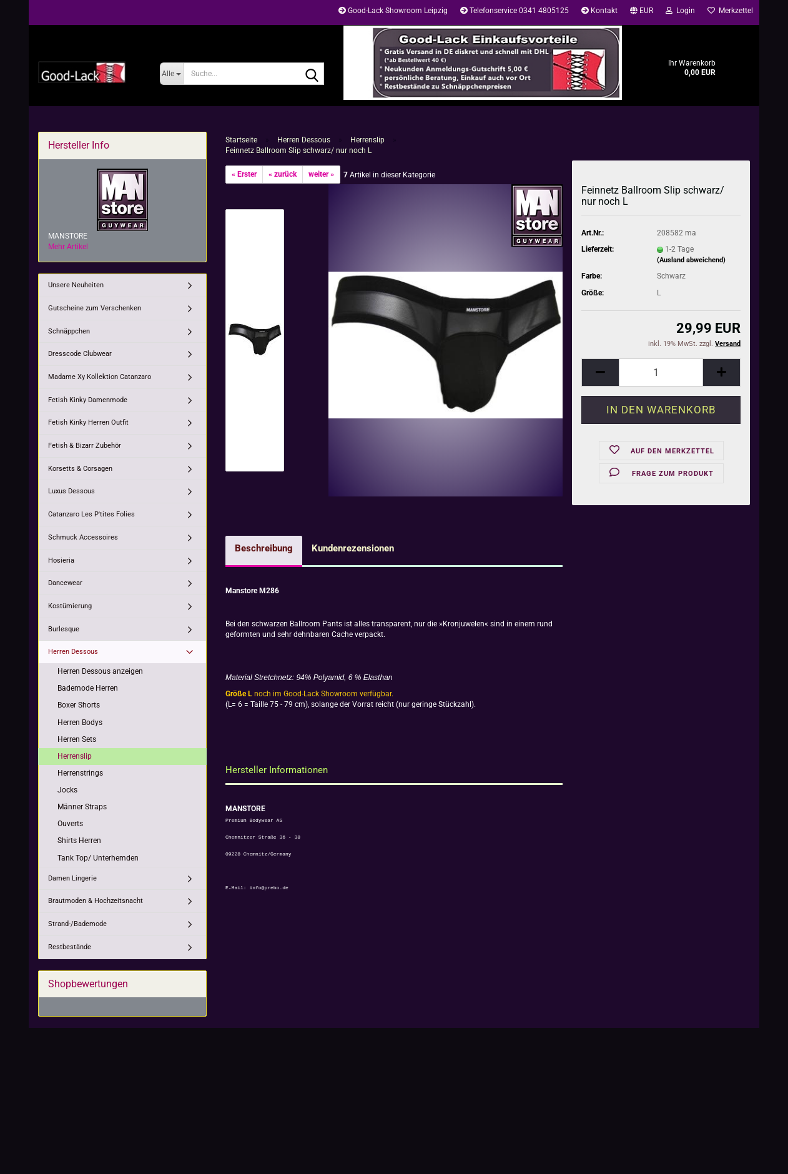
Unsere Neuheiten (76, 285)
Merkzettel (730, 10)
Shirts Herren (79, 840)
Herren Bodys (79, 722)
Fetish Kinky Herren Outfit (88, 422)
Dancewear (65, 583)
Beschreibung (264, 548)
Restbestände (69, 947)
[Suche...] (171, 73)
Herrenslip (74, 756)
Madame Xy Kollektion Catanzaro (99, 377)
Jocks (67, 790)
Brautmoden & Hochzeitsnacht (95, 901)
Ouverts (70, 823)
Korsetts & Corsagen (80, 469)
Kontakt (599, 10)
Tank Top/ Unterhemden (98, 858)
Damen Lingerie (72, 878)
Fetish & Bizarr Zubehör (84, 445)
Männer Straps (82, 806)
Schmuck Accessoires (83, 537)
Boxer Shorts (78, 705)
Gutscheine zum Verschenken (94, 308)
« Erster (244, 174)
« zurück (282, 174)
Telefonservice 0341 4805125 (514, 10)
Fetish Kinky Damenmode (87, 400)
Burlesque (63, 629)
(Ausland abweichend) (691, 260)
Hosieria (61, 560)
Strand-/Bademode (77, 924)
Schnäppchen (69, 331)
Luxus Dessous (71, 491)
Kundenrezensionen (353, 548)
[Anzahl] (661, 372)
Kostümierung (70, 606)
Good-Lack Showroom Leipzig (393, 10)
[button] (641, 12)
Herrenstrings (80, 773)
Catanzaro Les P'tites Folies (91, 514)
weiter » (321, 174)
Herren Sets (76, 739)
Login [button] (680, 10)
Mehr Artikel (68, 246)
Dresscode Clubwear (80, 354)
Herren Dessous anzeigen (100, 671)
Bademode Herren (87, 688)
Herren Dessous (73, 652)
